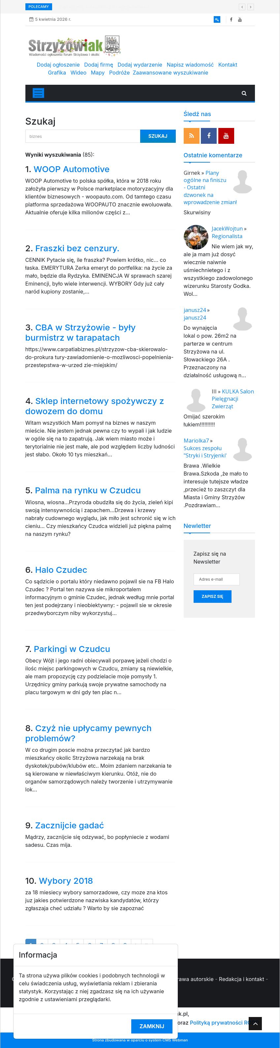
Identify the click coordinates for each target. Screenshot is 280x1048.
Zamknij (152, 1026)
